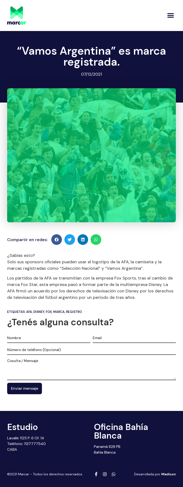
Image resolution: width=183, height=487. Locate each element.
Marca (59, 312)
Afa (29, 312)
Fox (49, 312)
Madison (168, 474)
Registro (74, 312)
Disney (38, 312)
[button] (170, 15)
